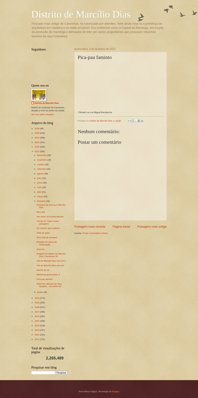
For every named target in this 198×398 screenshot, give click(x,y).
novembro (42, 160)
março (40, 196)
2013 (37, 330)
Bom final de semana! (47, 237)
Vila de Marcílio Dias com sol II (51, 261)
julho (39, 178)
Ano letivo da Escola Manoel (50, 216)
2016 (37, 316)
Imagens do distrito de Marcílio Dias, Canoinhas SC (51, 254)
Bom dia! (41, 212)
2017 (37, 312)
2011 (37, 339)
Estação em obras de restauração (47, 243)
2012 (37, 334)
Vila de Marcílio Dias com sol (50, 265)
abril (39, 192)
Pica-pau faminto (45, 279)
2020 (37, 298)
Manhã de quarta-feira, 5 (48, 274)
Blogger (115, 391)
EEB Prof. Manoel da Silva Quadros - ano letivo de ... (50, 285)
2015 (37, 321)
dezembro (42, 155)
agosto (40, 173)
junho (40, 182)
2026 (37, 128)
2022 (37, 147)
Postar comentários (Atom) (95, 233)
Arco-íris (41, 249)
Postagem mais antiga (152, 226)
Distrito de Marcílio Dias (81, 14)
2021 (37, 151)
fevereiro (41, 201)
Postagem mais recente (90, 226)
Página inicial (121, 226)
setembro (42, 169)
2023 (37, 142)
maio (39, 187)
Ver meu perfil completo (42, 114)
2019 (37, 302)
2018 (37, 307)
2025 (37, 133)
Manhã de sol (43, 270)
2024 (37, 137)
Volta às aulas (43, 233)
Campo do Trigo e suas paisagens (48, 222)
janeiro (40, 292)
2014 (37, 325)
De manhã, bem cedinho (48, 228)
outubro (41, 164)
